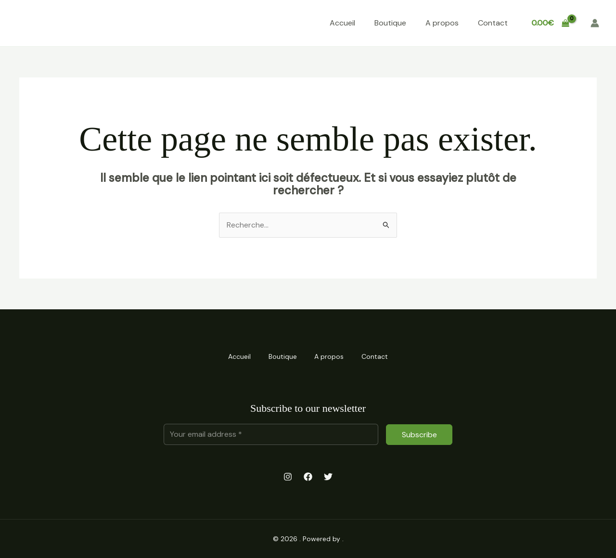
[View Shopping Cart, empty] (550, 23)
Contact (493, 23)
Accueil (342, 23)
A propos (442, 23)
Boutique (390, 23)
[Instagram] (287, 476)
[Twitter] (328, 476)
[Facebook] (308, 476)
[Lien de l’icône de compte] (594, 23)
